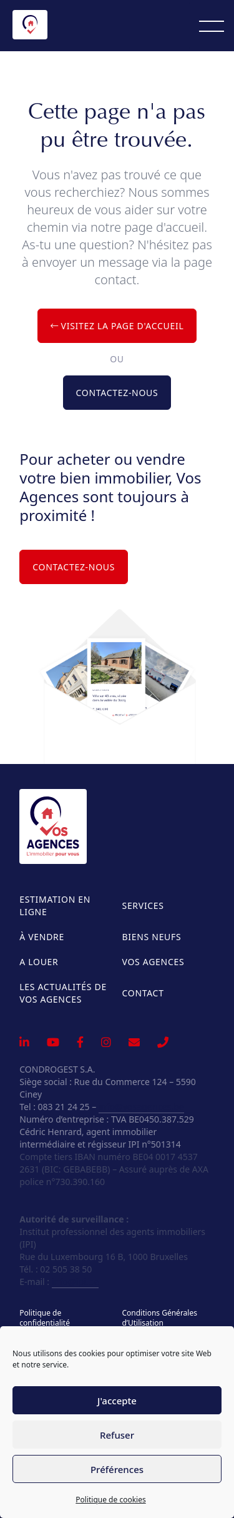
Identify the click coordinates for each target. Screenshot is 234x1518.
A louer (38, 962)
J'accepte (117, 1400)
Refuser (117, 1435)
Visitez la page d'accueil (117, 326)
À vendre (41, 937)
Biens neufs (152, 937)
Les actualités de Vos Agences (63, 993)
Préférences (117, 1469)
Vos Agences (153, 962)
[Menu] (211, 25)
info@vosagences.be (141, 1107)
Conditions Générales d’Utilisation (159, 1318)
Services (143, 905)
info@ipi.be (75, 1281)
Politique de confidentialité (44, 1318)
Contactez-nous (117, 393)
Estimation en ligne (54, 905)
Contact (143, 993)
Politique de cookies (110, 1499)
